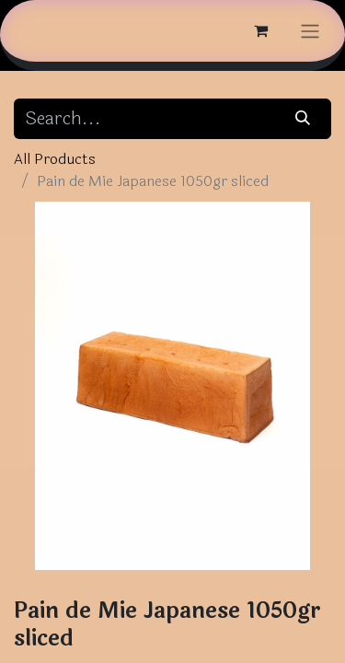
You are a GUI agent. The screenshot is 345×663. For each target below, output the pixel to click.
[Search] (303, 119)
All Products (55, 158)
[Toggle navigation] (310, 30)
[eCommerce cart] (260, 30)
